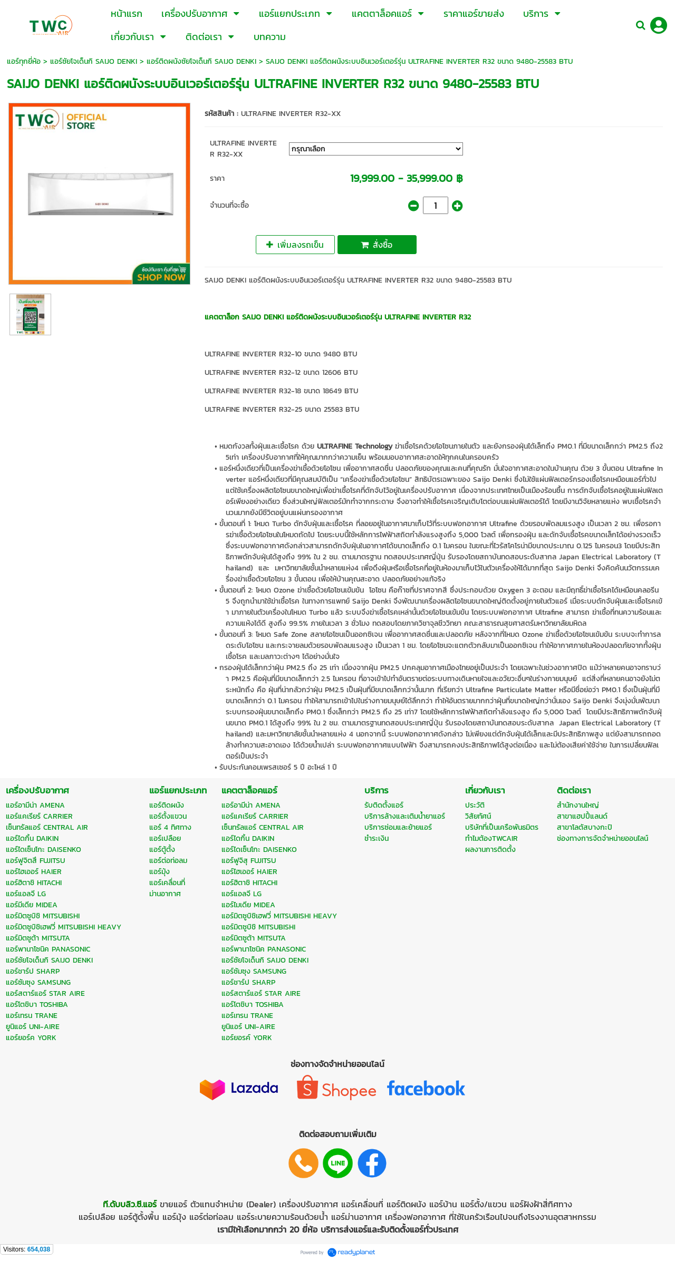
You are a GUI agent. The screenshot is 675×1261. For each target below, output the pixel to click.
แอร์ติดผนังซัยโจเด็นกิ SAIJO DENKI (201, 61)
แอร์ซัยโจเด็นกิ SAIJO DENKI (93, 61)
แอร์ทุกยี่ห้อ (24, 61)
